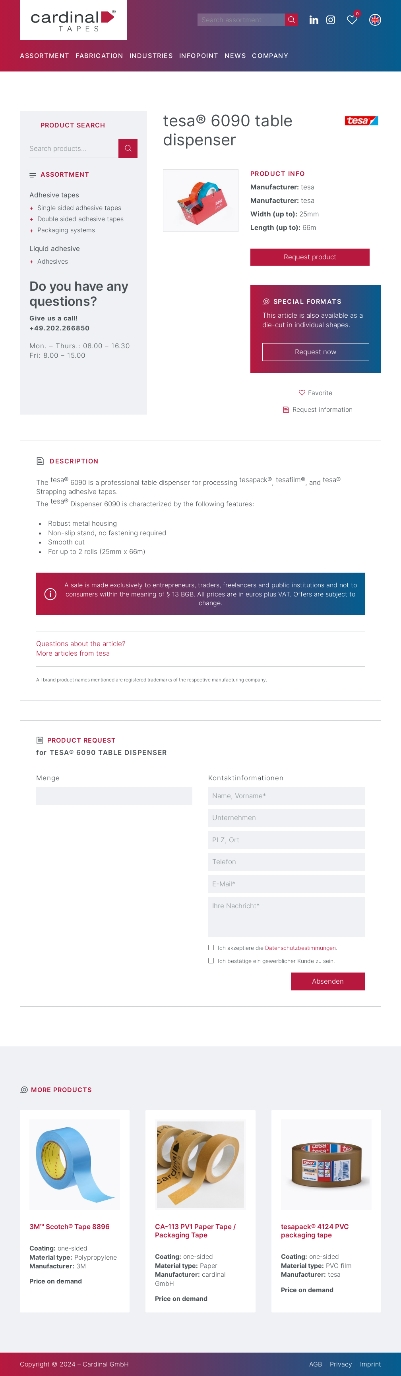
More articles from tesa (73, 653)
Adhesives (52, 261)
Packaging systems (66, 230)
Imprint (370, 1364)
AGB (315, 1364)
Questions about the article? (80, 644)
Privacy (341, 1364)
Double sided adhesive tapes (80, 219)
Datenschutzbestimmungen (300, 947)
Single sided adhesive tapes (79, 208)
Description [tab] (73, 461)
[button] (375, 20)
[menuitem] (48, 55)
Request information (323, 409)
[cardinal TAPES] (73, 20)
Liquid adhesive (54, 249)
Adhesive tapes (54, 195)
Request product (310, 257)
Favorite (320, 393)
